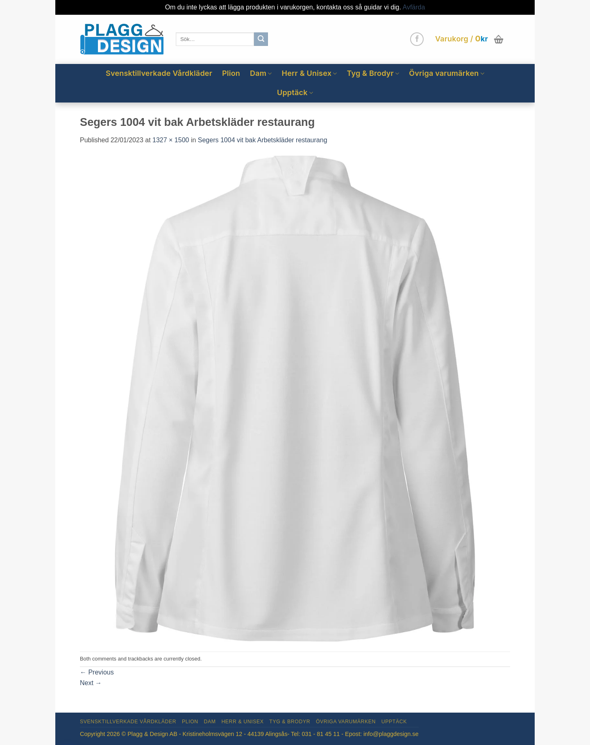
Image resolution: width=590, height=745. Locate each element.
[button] (470, 39)
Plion (231, 73)
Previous (97, 672)
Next (91, 682)
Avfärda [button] (414, 7)
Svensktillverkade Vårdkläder (159, 73)
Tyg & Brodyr (373, 73)
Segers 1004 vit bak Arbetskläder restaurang (262, 140)
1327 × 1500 (170, 140)
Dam (261, 73)
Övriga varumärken (446, 73)
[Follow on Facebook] (417, 39)
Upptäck (295, 92)
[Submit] (261, 39)
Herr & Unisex (309, 73)
